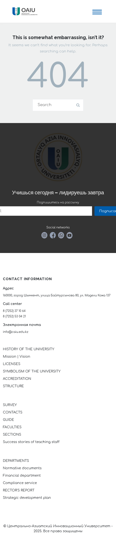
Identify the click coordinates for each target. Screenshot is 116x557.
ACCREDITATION (17, 379)
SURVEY (10, 405)
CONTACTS (12, 412)
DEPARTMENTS (16, 461)
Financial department (22, 475)
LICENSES (11, 364)
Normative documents (22, 468)
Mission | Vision (16, 356)
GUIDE (8, 420)
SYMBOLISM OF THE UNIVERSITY (32, 371)
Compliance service (20, 483)
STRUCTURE (13, 386)
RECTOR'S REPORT (18, 490)
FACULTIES (12, 427)
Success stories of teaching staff (31, 442)
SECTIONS (12, 434)
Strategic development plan (27, 498)
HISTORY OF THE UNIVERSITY (28, 349)
